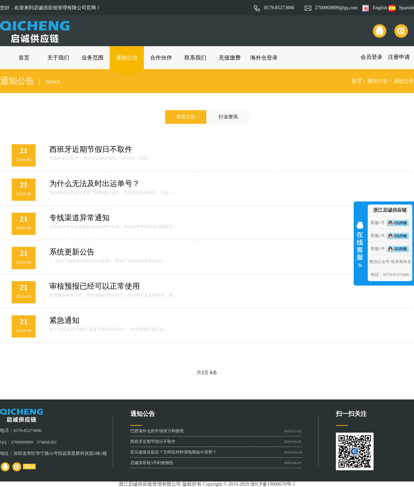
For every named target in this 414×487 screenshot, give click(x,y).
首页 (24, 58)
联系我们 (195, 58)
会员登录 (371, 57)
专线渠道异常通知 (79, 217)
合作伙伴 (161, 58)
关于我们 (58, 58)
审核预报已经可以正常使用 (94, 286)
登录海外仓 (401, 261)
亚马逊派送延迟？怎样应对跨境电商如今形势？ (173, 452)
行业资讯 (228, 116)
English (374, 7)
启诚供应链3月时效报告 (151, 462)
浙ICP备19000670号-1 (272, 484)
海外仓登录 (264, 58)
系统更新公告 (72, 252)
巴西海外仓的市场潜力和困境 (157, 431)
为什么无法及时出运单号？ (94, 183)
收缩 (360, 242)
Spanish (401, 7)
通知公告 (127, 58)
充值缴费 (230, 58)
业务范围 (92, 58)
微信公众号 (379, 261)
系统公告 (403, 81)
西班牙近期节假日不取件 (90, 149)
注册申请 (399, 57)
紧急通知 (64, 320)
